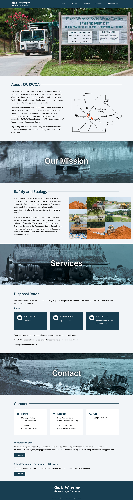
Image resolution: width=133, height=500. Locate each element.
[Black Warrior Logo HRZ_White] (20, 2)
